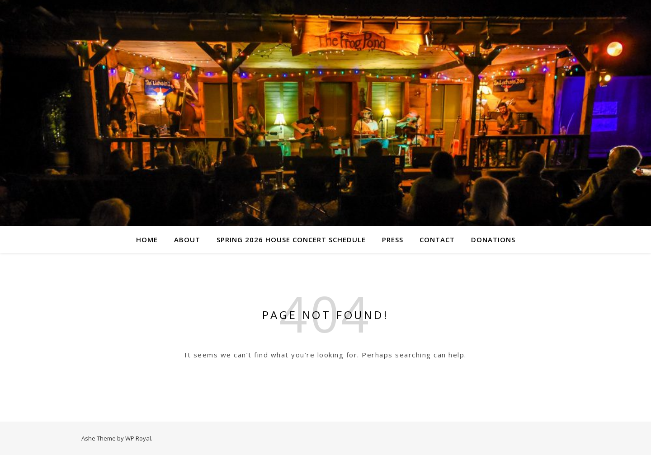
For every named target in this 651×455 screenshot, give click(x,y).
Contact (437, 239)
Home (147, 239)
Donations (493, 239)
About (187, 239)
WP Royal (138, 438)
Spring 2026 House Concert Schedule (291, 239)
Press (392, 239)
